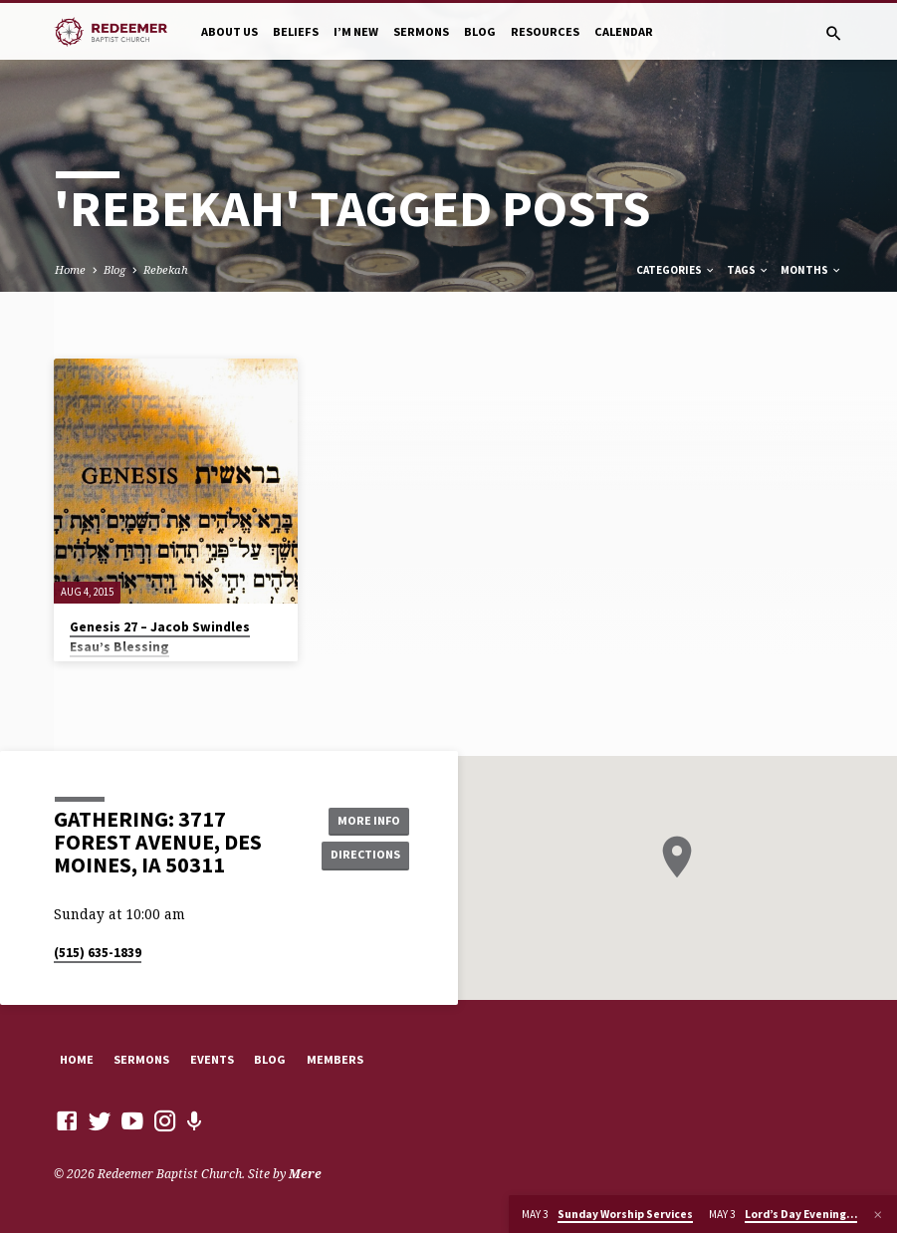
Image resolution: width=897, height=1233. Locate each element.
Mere (305, 1173)
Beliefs (296, 31)
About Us (229, 31)
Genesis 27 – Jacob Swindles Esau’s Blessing (160, 637)
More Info (364, 819)
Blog (480, 31)
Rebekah (165, 269)
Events (212, 1059)
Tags (748, 270)
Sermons (421, 31)
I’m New (356, 31)
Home (70, 269)
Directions (364, 855)
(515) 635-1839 (97, 952)
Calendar (623, 31)
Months (811, 270)
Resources (545, 31)
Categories (676, 270)
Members (335, 1059)
